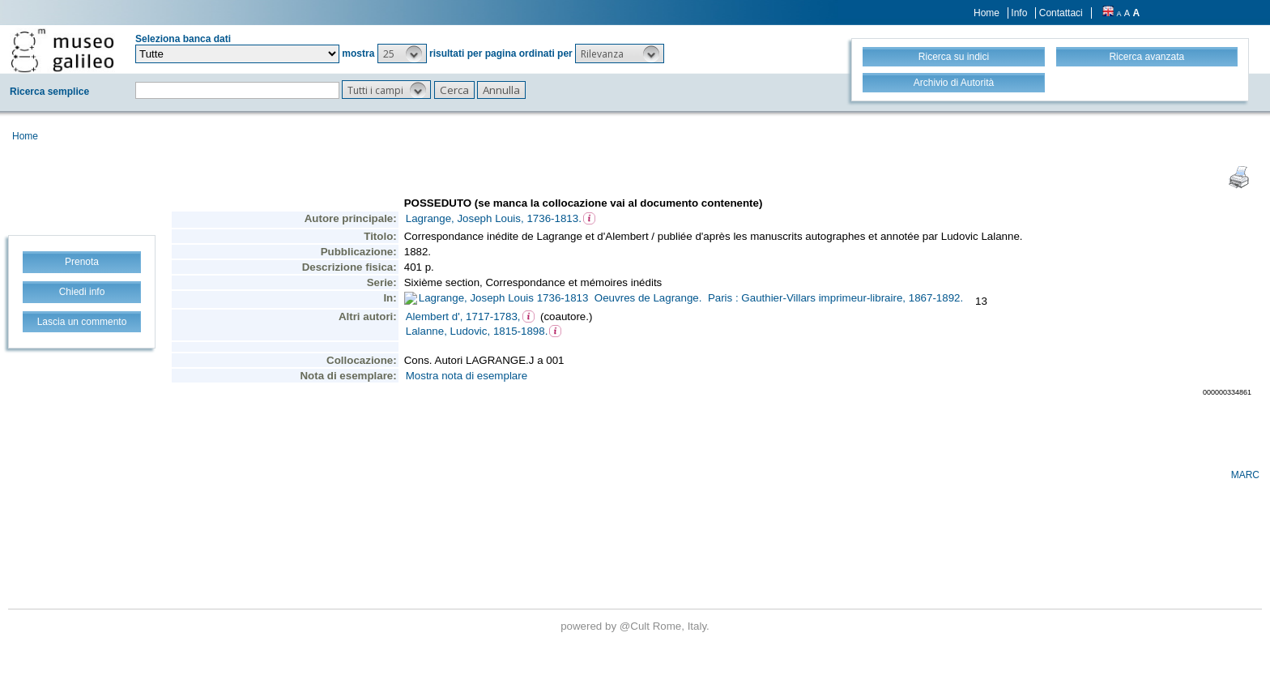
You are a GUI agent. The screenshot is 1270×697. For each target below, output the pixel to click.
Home (986, 13)
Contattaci (1061, 13)
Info (1019, 13)
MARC (1245, 475)
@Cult (636, 626)
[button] (402, 53)
